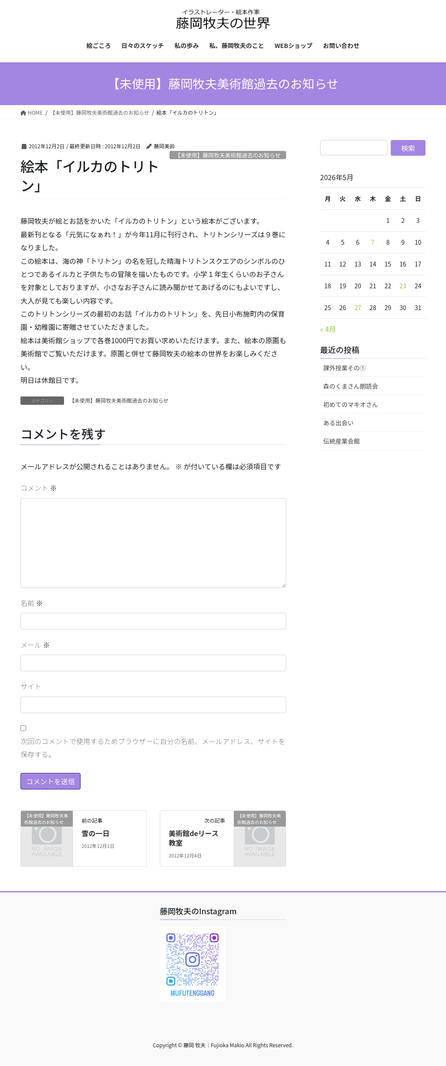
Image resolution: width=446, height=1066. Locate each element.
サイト (30, 686)
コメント (38, 487)
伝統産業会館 (341, 441)
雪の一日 (95, 833)
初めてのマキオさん (350, 404)
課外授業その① (344, 367)
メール (35, 644)
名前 (31, 603)
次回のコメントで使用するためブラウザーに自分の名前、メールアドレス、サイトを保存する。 (152, 747)
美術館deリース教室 (194, 838)
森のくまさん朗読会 (350, 386)
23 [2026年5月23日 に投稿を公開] (402, 285)
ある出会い (338, 422)
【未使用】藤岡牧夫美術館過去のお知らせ (227, 155)
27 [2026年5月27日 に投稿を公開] (358, 307)
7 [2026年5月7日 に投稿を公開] (373, 242)
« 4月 (328, 329)
